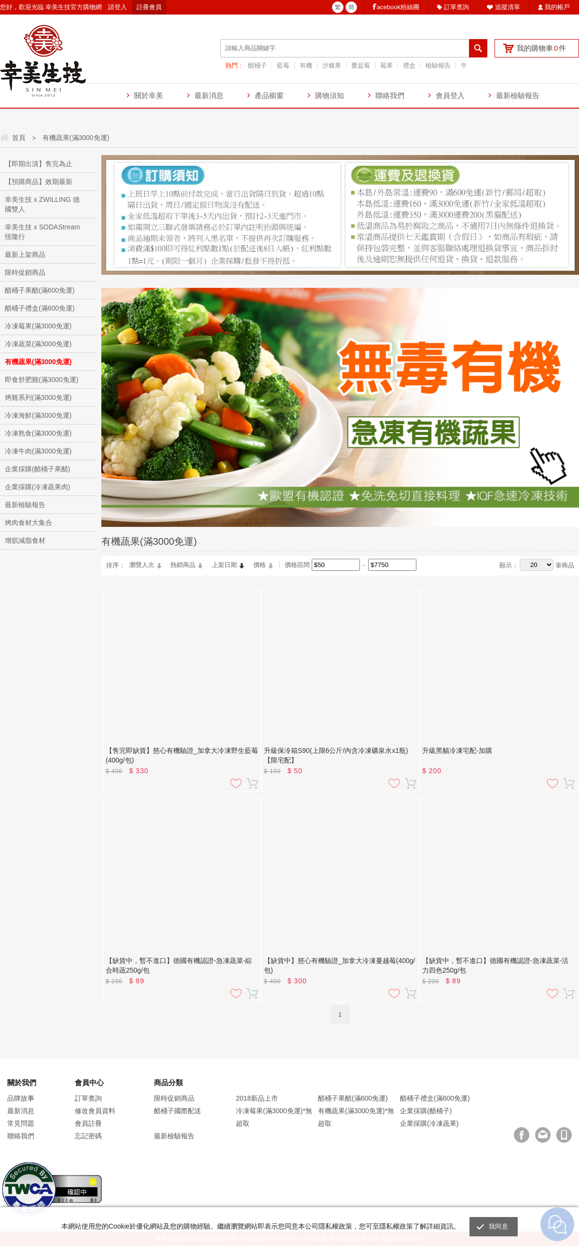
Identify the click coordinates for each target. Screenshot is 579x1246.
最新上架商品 (25, 254)
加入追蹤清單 (236, 783)
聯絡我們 (389, 95)
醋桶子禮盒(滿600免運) (40, 308)
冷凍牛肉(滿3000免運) (38, 451)
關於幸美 (148, 95)
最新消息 (208, 95)
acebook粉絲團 (398, 7)
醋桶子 (257, 65)
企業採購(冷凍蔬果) (429, 1123)
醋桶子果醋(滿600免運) (40, 290)
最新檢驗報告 (517, 95)
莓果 (386, 65)
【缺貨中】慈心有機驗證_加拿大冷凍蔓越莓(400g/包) (339, 965)
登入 (120, 7)
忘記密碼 (88, 1136)
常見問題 (20, 1123)
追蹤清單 (507, 7)
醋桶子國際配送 (177, 1111)
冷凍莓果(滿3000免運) (38, 326)
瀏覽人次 (141, 564)
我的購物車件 (541, 48)
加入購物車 (252, 783)
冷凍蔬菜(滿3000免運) (38, 344)
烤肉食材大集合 (28, 522)
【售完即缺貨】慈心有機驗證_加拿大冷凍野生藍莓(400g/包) (182, 755)
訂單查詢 (456, 7)
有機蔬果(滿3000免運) (38, 362)
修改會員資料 (95, 1111)
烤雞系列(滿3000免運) (38, 397)
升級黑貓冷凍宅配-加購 (457, 750)
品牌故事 (20, 1098)
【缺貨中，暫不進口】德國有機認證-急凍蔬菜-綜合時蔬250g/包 (179, 965)
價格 (259, 564)
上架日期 (224, 564)
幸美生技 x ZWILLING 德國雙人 (42, 204)
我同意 (498, 1226)
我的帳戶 (557, 7)
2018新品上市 (257, 1098)
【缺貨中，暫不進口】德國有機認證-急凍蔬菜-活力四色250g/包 (495, 965)
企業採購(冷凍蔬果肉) (37, 487)
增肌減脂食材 (25, 540)
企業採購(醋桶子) (426, 1111)
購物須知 (329, 95)
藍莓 (283, 65)
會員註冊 (88, 1123)
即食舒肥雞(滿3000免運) (41, 379)
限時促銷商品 (25, 272)
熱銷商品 (182, 564)
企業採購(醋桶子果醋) (37, 469)
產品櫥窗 (269, 95)
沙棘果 (331, 65)
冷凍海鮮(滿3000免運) (38, 415)
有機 (306, 65)
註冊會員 (149, 7)
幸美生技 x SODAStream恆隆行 (42, 232)
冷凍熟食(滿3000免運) (38, 433)
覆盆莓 (360, 65)
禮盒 (409, 65)
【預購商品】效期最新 (38, 181)
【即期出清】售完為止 (38, 164)
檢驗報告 (438, 65)
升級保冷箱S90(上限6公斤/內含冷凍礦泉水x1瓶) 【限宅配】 (336, 755)
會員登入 (450, 95)
